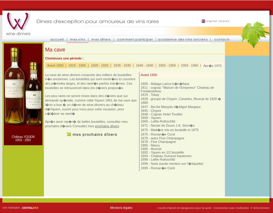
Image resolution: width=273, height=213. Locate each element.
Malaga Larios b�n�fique (170, 83)
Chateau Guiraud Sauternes (171, 156)
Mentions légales (121, 207)
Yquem (156, 118)
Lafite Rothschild (163, 159)
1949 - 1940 (144, 65)
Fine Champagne (163, 141)
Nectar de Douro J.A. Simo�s (172, 125)
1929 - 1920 (99, 65)
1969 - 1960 (189, 65)
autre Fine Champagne (167, 138)
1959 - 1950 (167, 65)
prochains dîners (107, 126)
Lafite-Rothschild (163, 121)
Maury (155, 145)
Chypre (156, 110)
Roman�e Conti (163, 134)
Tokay (155, 94)
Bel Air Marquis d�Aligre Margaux (176, 107)
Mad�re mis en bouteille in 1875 (175, 130)
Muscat (156, 149)
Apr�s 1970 (212, 65)
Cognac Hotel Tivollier (166, 114)
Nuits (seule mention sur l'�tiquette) (177, 163)
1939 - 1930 (122, 65)
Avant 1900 (55, 65)
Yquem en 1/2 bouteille (167, 152)
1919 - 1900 (77, 65)
